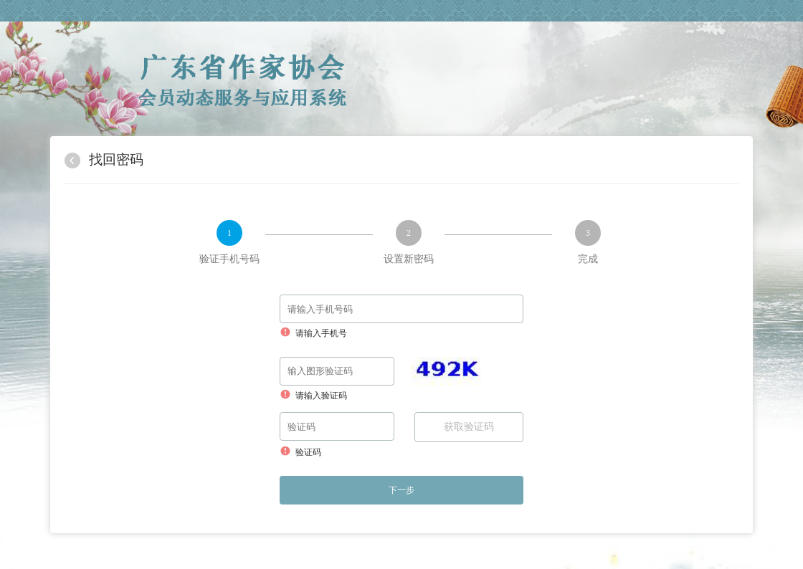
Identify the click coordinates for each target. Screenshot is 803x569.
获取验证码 (469, 426)
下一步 (401, 490)
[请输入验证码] (337, 371)
